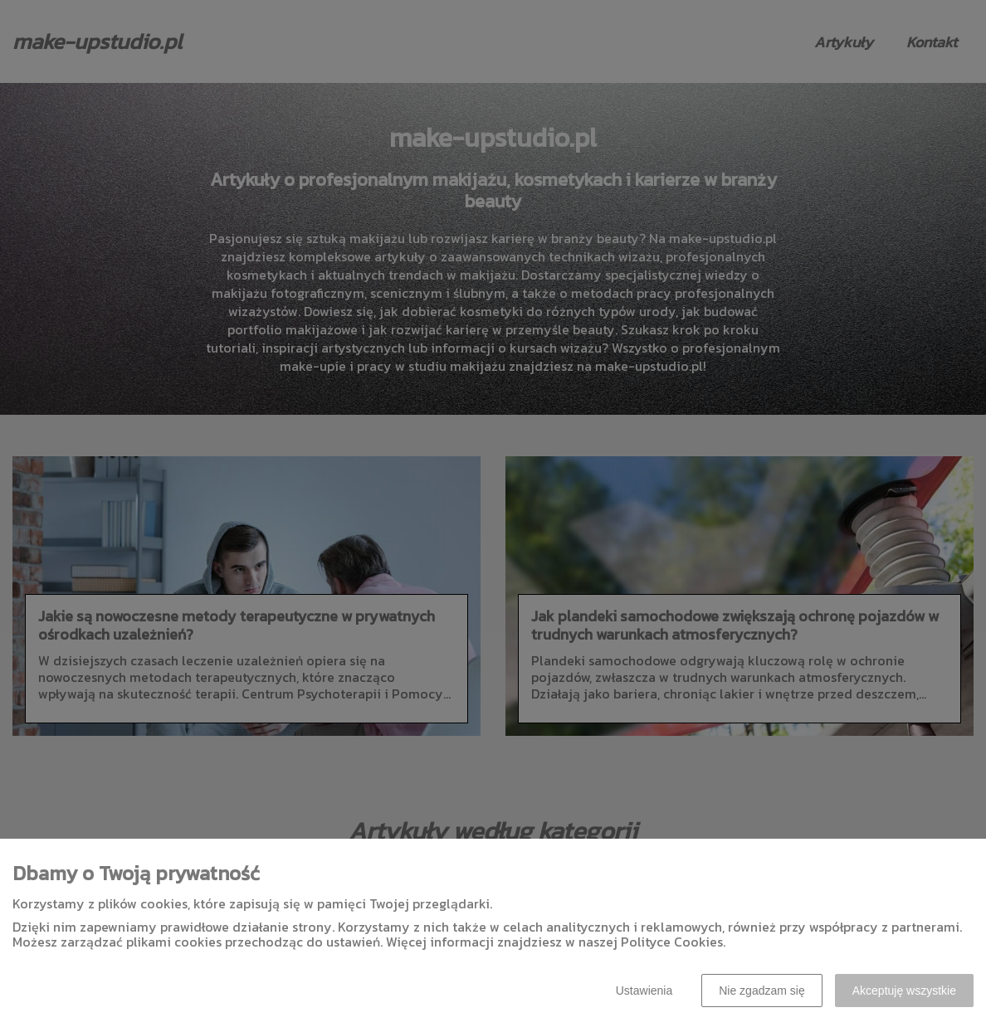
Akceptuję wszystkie (904, 990)
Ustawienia (644, 990)
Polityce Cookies (672, 942)
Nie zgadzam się (762, 990)
